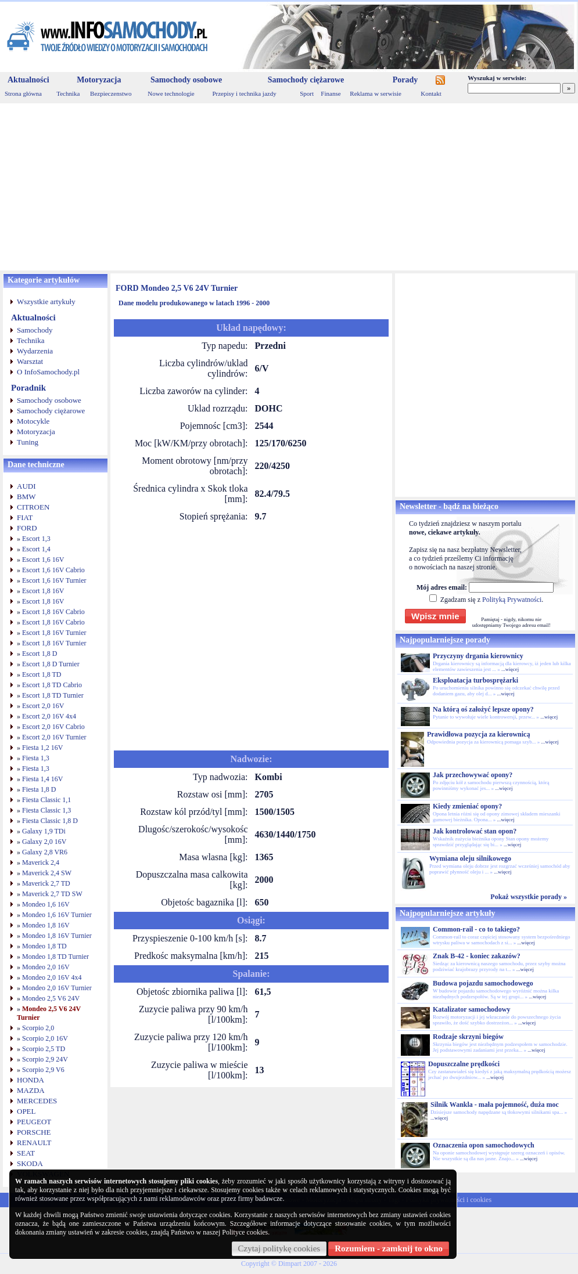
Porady (405, 79)
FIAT (25, 517)
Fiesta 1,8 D (39, 789)
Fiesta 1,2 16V (42, 748)
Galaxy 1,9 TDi (44, 831)
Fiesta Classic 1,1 (46, 800)
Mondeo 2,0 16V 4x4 (51, 977)
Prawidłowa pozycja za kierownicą (478, 734)
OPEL (26, 1111)
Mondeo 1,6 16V (46, 904)
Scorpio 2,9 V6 (43, 1070)
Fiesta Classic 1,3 (46, 810)
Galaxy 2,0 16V (44, 842)
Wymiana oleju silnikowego (470, 858)
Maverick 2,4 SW (46, 873)
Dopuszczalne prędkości (464, 1064)
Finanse (330, 93)
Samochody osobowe (186, 79)
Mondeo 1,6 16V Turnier (57, 915)
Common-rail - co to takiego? (476, 929)
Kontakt (431, 93)
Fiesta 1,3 (35, 758)
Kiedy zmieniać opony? (467, 806)
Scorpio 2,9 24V (45, 1059)
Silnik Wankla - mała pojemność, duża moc (494, 1104)
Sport (307, 93)
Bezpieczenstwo (110, 93)
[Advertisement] (289, 187)
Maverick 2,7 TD (46, 883)
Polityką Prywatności (511, 600)
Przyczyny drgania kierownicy (478, 656)
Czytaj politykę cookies (279, 1248)
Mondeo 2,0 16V (46, 967)
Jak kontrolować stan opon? (474, 831)
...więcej (510, 669)
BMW (26, 496)
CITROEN (33, 507)
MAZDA (31, 1090)
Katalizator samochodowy (471, 1009)
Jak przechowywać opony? (472, 775)
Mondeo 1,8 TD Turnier (55, 956)
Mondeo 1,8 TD (44, 946)
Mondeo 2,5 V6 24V (51, 998)
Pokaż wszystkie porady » (528, 897)
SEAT (26, 1153)
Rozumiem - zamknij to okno (389, 1248)
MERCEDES (37, 1100)
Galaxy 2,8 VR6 (44, 852)
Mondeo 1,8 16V (46, 925)
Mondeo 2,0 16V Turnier (57, 988)
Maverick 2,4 (40, 862)
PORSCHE (34, 1132)
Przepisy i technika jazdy (244, 93)
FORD (27, 528)
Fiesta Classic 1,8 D (50, 821)
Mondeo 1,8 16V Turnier (57, 936)
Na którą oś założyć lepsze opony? (483, 709)
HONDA (30, 1079)
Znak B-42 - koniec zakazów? (476, 956)
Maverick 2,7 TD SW (52, 894)
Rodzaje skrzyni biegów (468, 1037)
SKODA (30, 1163)
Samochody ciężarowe (306, 79)
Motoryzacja (99, 79)
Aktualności (28, 79)
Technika (68, 93)
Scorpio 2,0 (38, 1028)
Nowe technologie (171, 93)
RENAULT (34, 1142)
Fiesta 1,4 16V (42, 779)
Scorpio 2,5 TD (43, 1049)
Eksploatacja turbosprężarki (475, 680)
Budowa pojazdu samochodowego (483, 983)
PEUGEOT (34, 1121)
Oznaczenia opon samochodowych (483, 1145)
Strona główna (23, 93)
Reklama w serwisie (375, 93)
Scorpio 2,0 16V (45, 1038)
